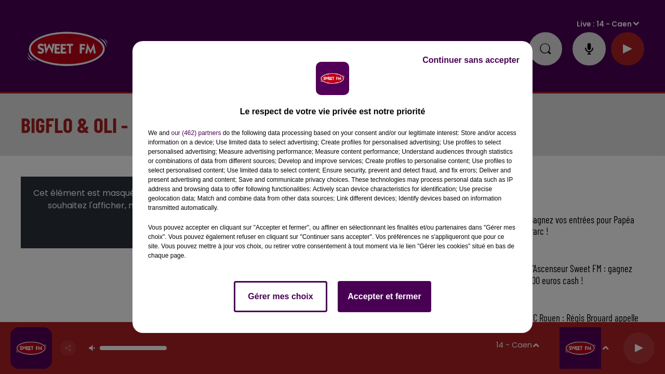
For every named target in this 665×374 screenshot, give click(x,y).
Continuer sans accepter (471, 60)
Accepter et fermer (384, 296)
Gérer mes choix (280, 296)
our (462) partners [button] (196, 133)
